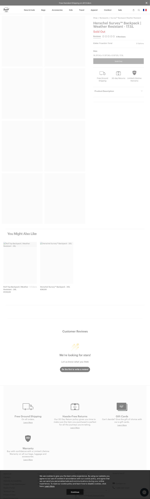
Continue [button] (75, 492)
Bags (43, 10)
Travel (81, 10)
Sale (120, 10)
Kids (71, 10)
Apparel (94, 10)
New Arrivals (29, 10)
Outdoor (108, 10)
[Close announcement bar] (146, 3)
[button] (128, 10)
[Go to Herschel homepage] (6, 10)
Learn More (50, 486)
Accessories (57, 10)
